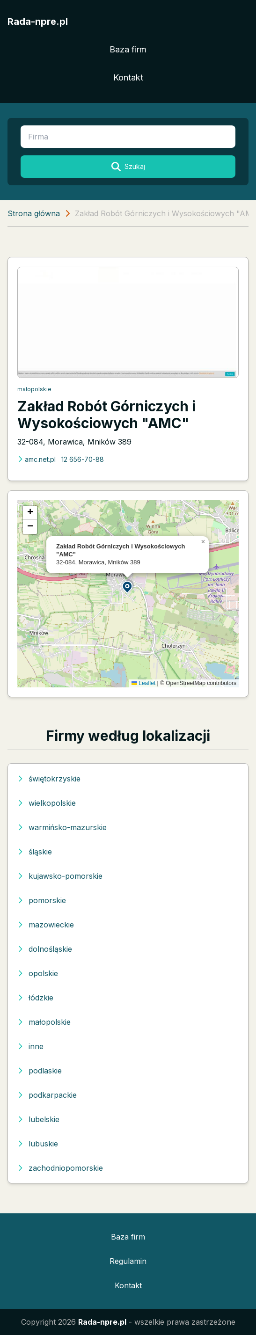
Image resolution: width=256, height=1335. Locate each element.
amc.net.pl (36, 459)
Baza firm (128, 49)
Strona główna (33, 213)
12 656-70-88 (82, 459)
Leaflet (143, 683)
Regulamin (128, 1261)
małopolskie (34, 389)
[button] (128, 586)
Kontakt (128, 77)
